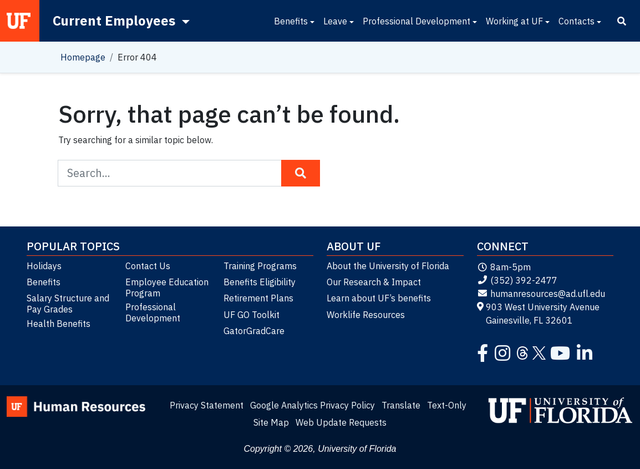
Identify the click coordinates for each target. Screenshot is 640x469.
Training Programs (260, 265)
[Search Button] (300, 173)
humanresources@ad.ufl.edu (541, 293)
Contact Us (147, 265)
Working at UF (514, 21)
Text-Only (446, 405)
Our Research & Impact (374, 282)
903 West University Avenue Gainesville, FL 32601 (538, 313)
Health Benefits (58, 323)
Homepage (82, 57)
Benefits (291, 21)
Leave (335, 21)
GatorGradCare (254, 330)
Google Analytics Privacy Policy (312, 405)
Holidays (44, 265)
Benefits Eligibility (260, 282)
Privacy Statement (206, 405)
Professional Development (416, 21)
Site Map (271, 422)
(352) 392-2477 (517, 280)
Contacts (576, 21)
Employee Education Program (167, 287)
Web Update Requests (341, 422)
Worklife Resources (366, 314)
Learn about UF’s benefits (379, 298)
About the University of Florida (388, 265)
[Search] (621, 21)
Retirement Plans (258, 298)
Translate (401, 405)
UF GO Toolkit (252, 314)
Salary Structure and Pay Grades (68, 304)
